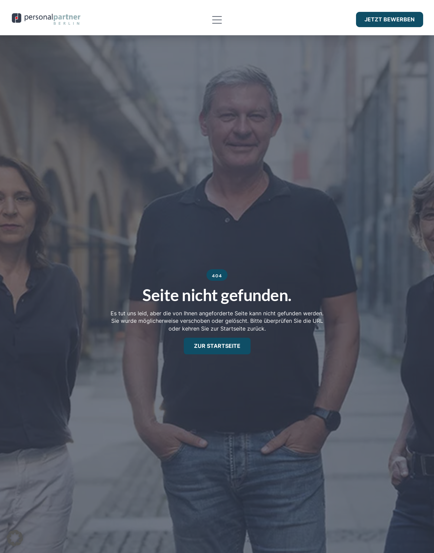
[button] (216, 20)
